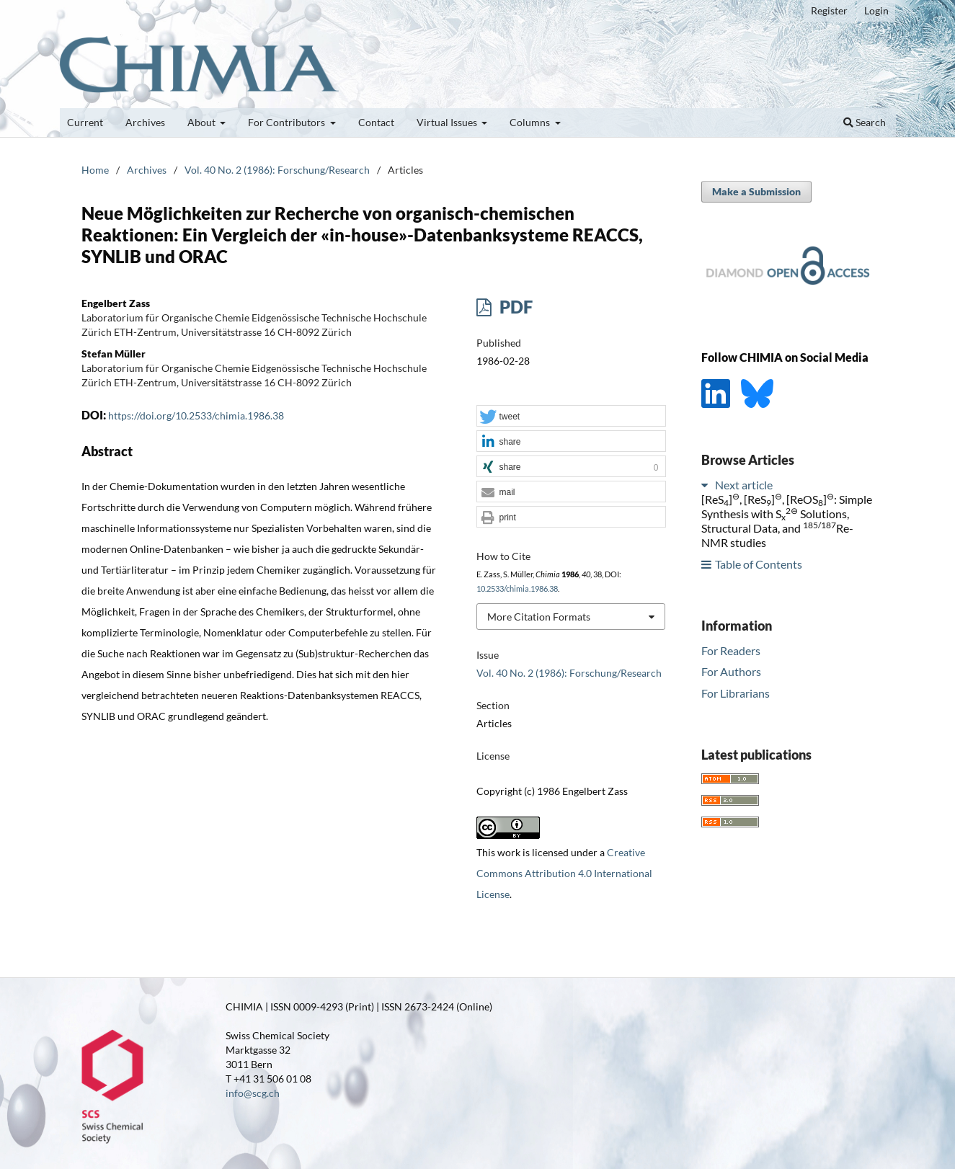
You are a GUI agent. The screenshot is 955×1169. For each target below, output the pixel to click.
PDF (514, 306)
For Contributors (287, 122)
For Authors (731, 671)
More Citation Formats (538, 616)
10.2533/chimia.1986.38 (517, 588)
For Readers (730, 650)
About (202, 122)
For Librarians (735, 693)
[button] (571, 416)
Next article (744, 485)
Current (85, 122)
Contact (376, 122)
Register (829, 10)
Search (864, 122)
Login (876, 10)
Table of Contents (758, 564)
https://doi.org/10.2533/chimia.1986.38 (196, 415)
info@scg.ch (253, 1093)
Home (95, 170)
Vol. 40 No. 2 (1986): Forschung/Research (277, 170)
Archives (145, 122)
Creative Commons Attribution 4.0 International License (564, 873)
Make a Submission (756, 191)
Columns (531, 122)
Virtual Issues (448, 122)
